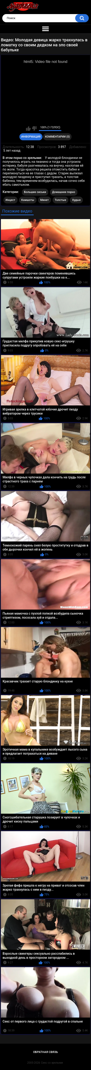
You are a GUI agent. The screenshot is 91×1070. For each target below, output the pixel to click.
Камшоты (27, 200)
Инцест (10, 200)
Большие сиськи (35, 192)
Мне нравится (28, 128)
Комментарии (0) (57, 136)
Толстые (60, 200)
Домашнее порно (63, 192)
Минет (44, 200)
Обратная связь (45, 1052)
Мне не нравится (34, 128)
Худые (76, 200)
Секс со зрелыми (52, 1062)
